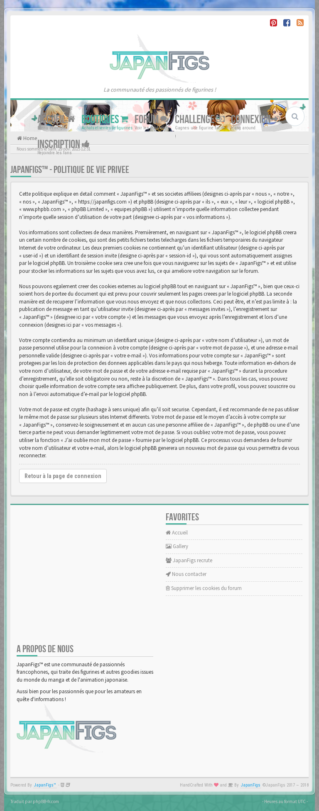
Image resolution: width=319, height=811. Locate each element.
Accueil (56, 119)
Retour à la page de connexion (63, 476)
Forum (152, 119)
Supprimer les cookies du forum (204, 588)
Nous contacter (186, 574)
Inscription (63, 144)
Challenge (200, 119)
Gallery (177, 546)
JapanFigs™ (45, 785)
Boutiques (104, 119)
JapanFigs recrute (189, 560)
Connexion (255, 119)
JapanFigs (250, 785)
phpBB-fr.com (46, 801)
